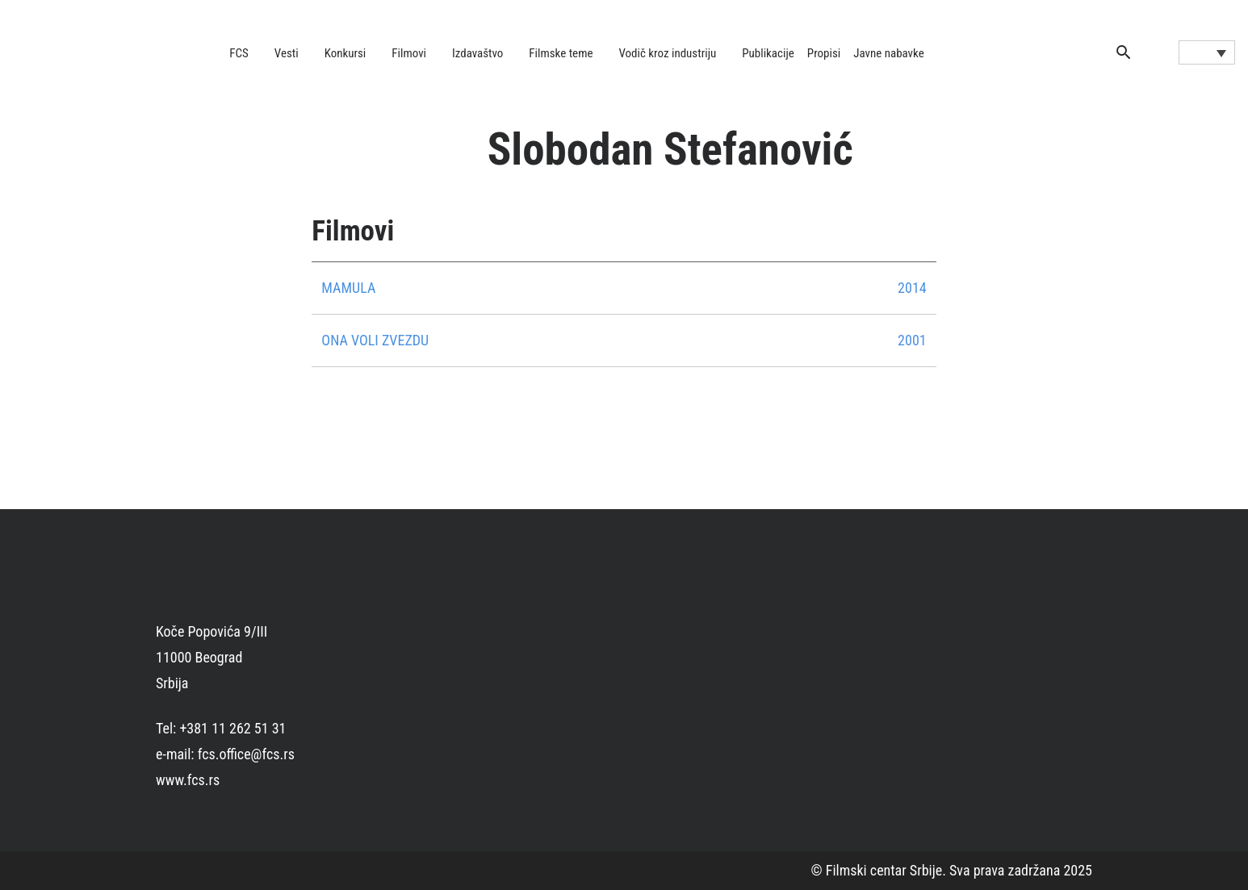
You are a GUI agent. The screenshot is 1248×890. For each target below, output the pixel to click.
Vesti (286, 53)
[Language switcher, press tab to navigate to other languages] (1207, 52)
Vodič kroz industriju (667, 53)
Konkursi (345, 53)
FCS (239, 53)
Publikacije (768, 53)
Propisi (823, 53)
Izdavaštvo (477, 53)
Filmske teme (561, 53)
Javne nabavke (888, 53)
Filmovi (409, 53)
